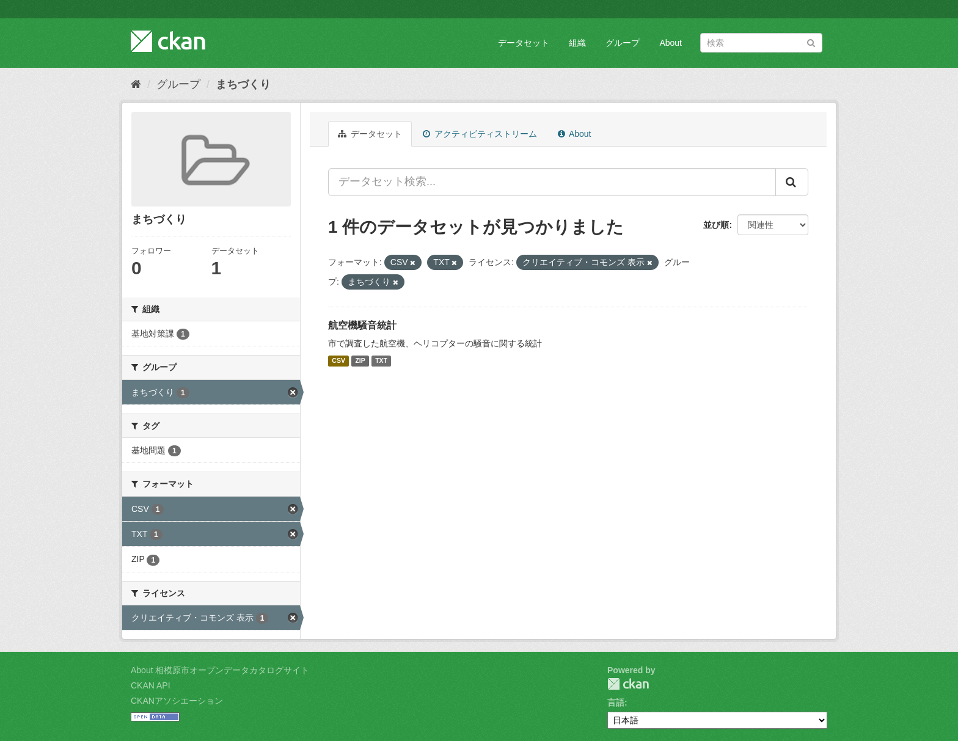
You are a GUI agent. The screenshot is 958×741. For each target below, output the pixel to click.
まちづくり (243, 84)
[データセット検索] (761, 43)
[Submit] (811, 42)
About (670, 43)
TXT (381, 361)
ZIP (360, 361)
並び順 (716, 225)
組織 (577, 43)
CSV (338, 361)
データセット (523, 43)
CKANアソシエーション (177, 701)
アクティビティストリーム (480, 134)
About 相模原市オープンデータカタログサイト (220, 670)
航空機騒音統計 (362, 325)
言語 (615, 702)
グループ (622, 43)
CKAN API (150, 685)
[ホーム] (136, 84)
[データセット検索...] (552, 182)
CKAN (628, 683)
